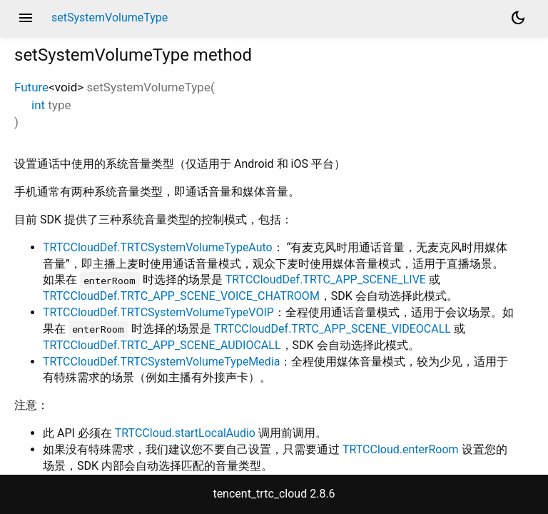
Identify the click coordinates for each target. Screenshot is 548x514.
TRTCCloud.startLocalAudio (185, 433)
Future (31, 87)
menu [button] (25, 17)
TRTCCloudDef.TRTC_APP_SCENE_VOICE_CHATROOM (181, 296)
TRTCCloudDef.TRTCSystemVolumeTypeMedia (161, 361)
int (38, 105)
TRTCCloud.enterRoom (400, 449)
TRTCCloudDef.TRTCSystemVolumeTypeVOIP (158, 312)
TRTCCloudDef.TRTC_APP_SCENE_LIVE (325, 279)
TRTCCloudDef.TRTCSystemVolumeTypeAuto (158, 247)
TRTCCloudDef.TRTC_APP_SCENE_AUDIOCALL (162, 345)
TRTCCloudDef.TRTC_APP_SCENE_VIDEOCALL (332, 329)
